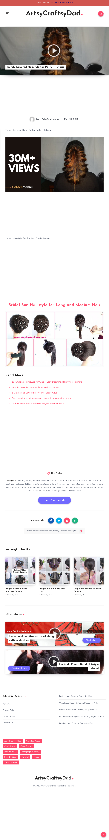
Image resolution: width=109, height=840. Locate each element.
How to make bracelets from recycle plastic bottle (38, 403)
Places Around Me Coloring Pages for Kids (79, 709)
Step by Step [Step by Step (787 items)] (10, 757)
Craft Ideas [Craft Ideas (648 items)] (9, 746)
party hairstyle (89, 487)
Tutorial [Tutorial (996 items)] (25, 757)
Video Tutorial (35, 491)
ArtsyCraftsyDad (54, 13)
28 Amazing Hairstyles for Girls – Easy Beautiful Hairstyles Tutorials (47, 381)
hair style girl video (33, 487)
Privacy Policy (9, 710)
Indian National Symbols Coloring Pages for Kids (81, 716)
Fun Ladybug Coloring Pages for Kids (76, 723)
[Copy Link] (54, 531)
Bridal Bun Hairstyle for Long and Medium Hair (54, 305)
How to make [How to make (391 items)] (10, 752)
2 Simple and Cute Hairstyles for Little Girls (34, 392)
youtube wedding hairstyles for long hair (62, 491)
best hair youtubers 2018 (17, 484)
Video (100, 487)
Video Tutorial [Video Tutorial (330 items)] (10, 762)
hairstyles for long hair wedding (67, 487)
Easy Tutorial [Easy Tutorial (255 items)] (26, 746)
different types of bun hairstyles (65, 484)
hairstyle (47, 487)
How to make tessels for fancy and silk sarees (36, 387)
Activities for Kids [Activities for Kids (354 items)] (12, 741)
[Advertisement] (54, 98)
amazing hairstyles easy (29, 480)
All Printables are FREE (62, 2)
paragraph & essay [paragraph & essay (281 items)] (30, 752)
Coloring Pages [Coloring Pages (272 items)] (33, 741)
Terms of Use (9, 716)
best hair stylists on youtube (54, 480)
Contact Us (8, 722)
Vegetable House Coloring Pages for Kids (78, 703)
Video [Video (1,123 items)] (36, 757)
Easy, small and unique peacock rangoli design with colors (41, 398)
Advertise (7, 704)
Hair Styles (56, 473)
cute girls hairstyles (39, 484)
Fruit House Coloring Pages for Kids (75, 696)
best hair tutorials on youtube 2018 (85, 480)
